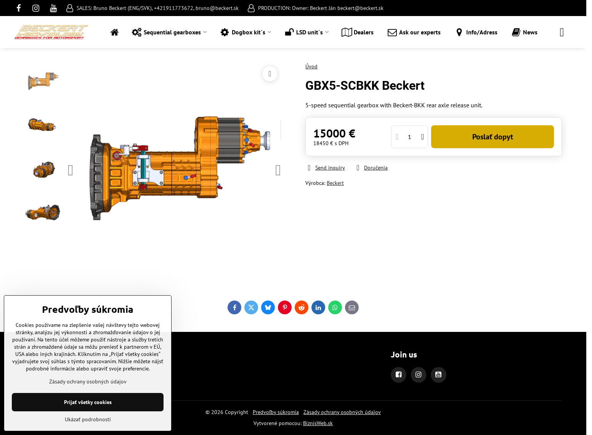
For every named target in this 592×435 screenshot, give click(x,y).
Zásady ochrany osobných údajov (342, 412)
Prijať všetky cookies (88, 402)
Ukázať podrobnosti (88, 419)
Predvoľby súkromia (276, 412)
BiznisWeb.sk (318, 423)
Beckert (335, 182)
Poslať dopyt (492, 137)
